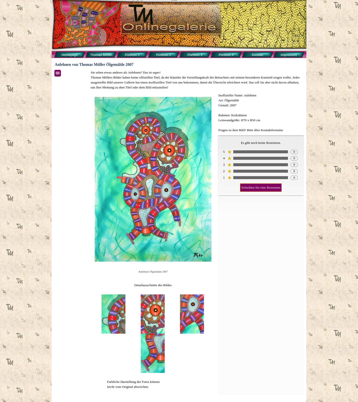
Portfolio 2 (163, 55)
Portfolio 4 (226, 55)
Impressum (289, 55)
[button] (113, 314)
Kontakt (257, 55)
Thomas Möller (101, 55)
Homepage (70, 55)
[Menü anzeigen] (58, 73)
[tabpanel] (197, 80)
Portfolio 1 (132, 55)
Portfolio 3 (194, 55)
